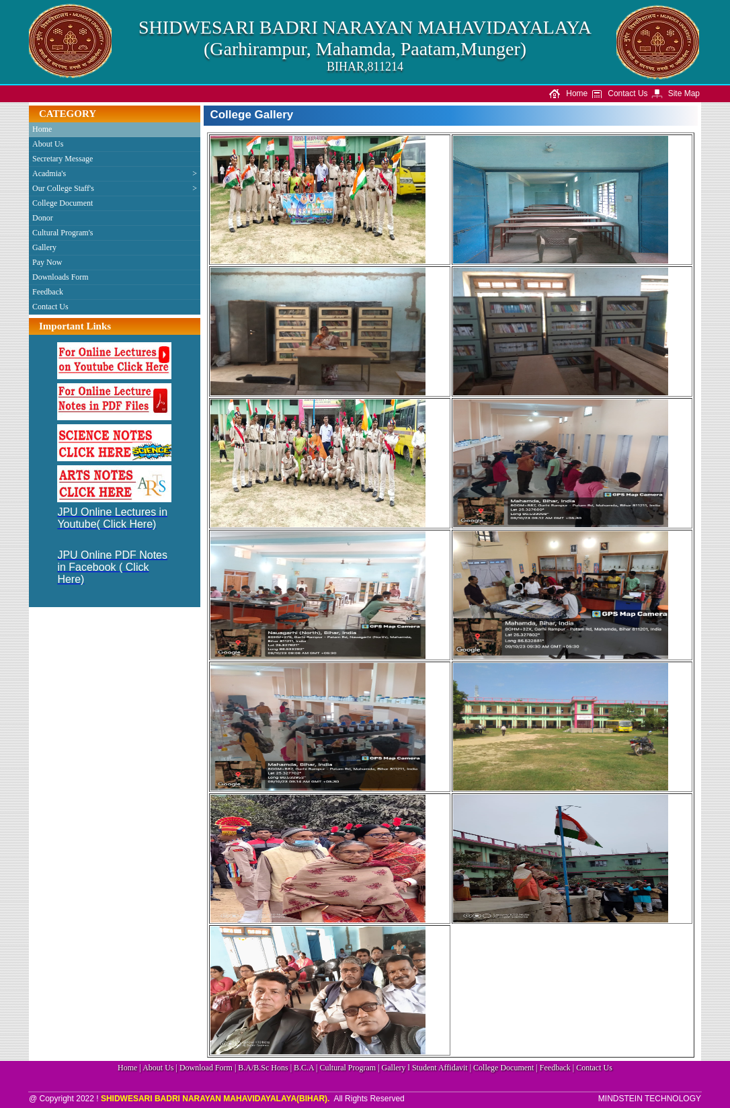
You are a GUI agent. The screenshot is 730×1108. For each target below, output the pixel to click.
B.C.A (304, 1067)
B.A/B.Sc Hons (263, 1067)
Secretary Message (62, 158)
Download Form (206, 1067)
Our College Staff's (114, 189)
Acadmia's (114, 174)
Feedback (47, 291)
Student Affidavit (440, 1067)
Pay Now (47, 262)
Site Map (675, 93)
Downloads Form (60, 277)
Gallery (44, 247)
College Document (62, 203)
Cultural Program (348, 1067)
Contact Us (619, 93)
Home (568, 93)
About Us (47, 144)
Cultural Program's (62, 232)
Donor (42, 218)
